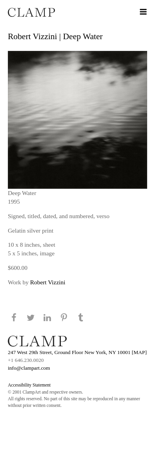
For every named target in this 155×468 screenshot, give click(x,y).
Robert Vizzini (48, 282)
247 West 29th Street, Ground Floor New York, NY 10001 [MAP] (77, 352)
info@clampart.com (29, 368)
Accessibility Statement (29, 385)
